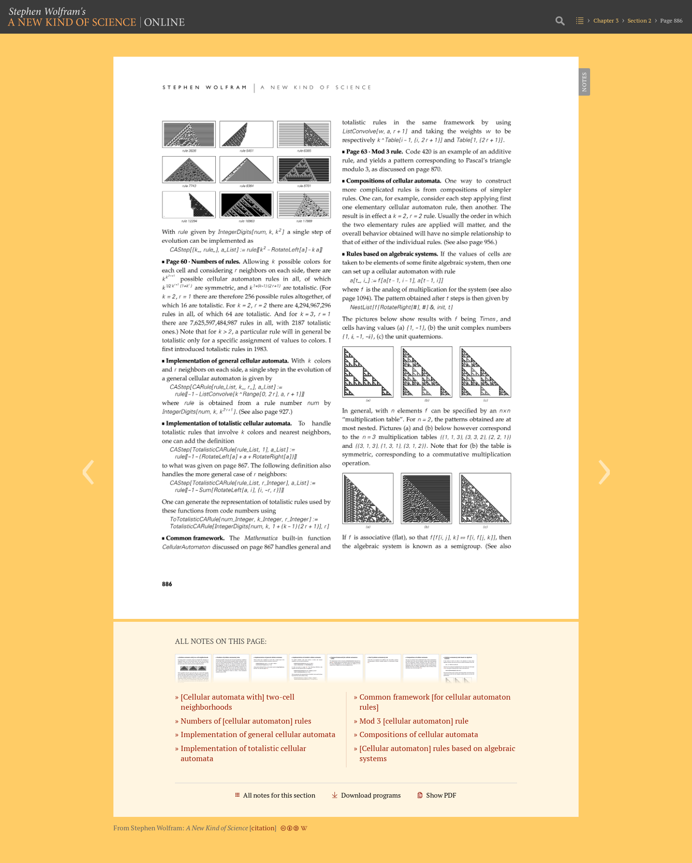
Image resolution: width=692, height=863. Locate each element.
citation (262, 828)
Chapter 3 (605, 20)
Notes (584, 82)
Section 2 (639, 20)
